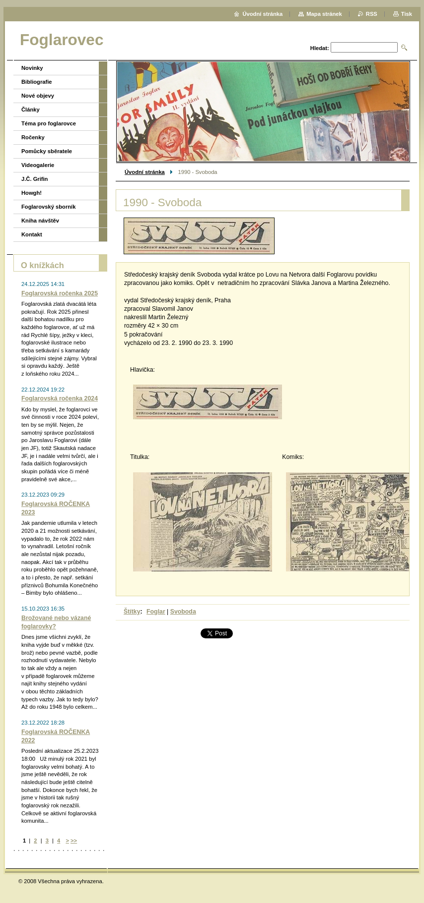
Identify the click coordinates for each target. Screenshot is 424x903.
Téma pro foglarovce (48, 123)
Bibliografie (36, 82)
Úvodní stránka (145, 172)
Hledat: (319, 48)
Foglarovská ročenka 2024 (59, 398)
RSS (371, 14)
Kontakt (31, 234)
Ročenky (33, 137)
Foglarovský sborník (48, 207)
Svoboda (183, 611)
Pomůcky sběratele (46, 151)
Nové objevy (37, 96)
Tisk (406, 14)
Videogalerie (37, 165)
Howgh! (31, 193)
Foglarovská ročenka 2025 (59, 293)
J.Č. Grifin (34, 179)
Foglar (155, 611)
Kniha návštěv (40, 221)
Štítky (132, 611)
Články (30, 110)
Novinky (32, 68)
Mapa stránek (324, 14)
